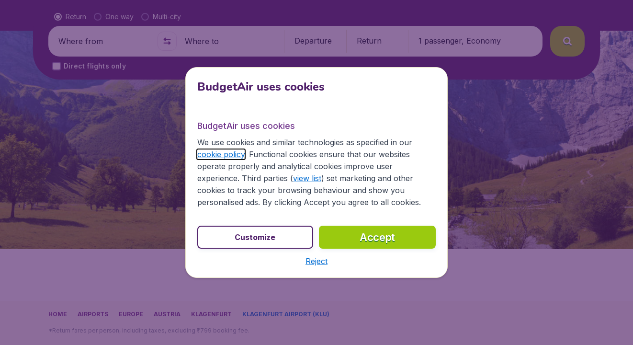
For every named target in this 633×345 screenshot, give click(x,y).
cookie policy (221, 154)
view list (307, 178)
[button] (316, 261)
